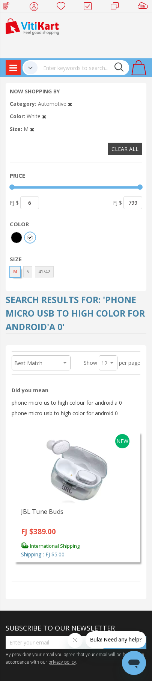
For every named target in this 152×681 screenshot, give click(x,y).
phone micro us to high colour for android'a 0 (67, 402)
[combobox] (83, 67)
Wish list (63, 7)
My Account (36, 7)
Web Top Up (9, 7)
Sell (144, 7)
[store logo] (32, 25)
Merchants (117, 7)
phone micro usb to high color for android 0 (65, 413)
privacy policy (62, 662)
